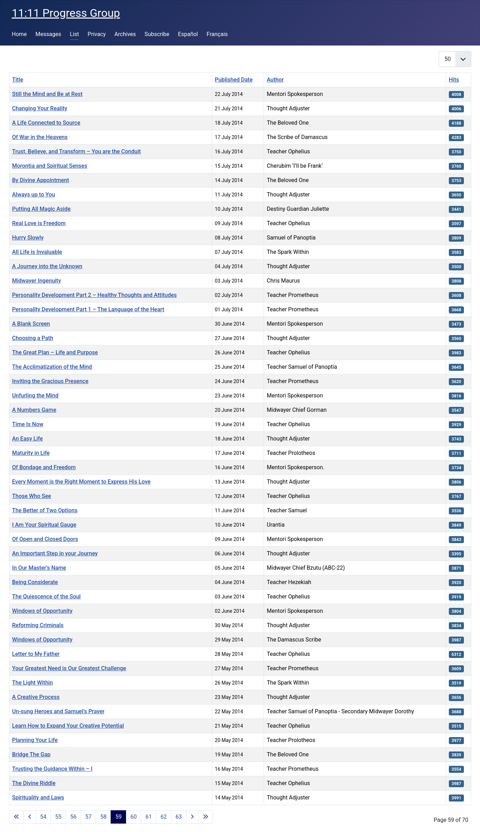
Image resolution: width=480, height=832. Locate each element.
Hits (454, 79)
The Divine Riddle (34, 783)
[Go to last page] (205, 817)
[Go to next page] (192, 817)
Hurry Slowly (28, 237)
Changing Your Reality (39, 108)
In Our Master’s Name (39, 567)
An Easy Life (27, 438)
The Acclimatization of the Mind (52, 366)
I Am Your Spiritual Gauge (44, 524)
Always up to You (33, 194)
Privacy (97, 34)
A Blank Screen (31, 323)
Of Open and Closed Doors (45, 539)
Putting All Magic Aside (41, 209)
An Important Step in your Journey (55, 553)
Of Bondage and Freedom (44, 467)
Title (17, 79)
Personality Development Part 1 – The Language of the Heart (88, 309)
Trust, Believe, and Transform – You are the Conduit (76, 151)
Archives (125, 34)
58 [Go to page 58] (103, 816)
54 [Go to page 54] (43, 816)
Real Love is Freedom (39, 223)
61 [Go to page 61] (148, 816)
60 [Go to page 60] (133, 816)
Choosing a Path (32, 338)
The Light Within (32, 682)
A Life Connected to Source (46, 122)
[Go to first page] (16, 817)
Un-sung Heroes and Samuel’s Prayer (58, 711)
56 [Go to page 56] (73, 816)
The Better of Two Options (45, 510)
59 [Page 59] (118, 816)
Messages (48, 34)
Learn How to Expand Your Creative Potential (68, 725)
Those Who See (31, 496)
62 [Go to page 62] (163, 816)
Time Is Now (27, 424)
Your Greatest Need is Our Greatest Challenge (69, 668)
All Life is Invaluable (37, 252)
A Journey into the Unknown (47, 266)
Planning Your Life (35, 740)
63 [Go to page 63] (178, 816)
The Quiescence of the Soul (46, 596)
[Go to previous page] (29, 817)
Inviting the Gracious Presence (50, 381)
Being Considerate (35, 582)
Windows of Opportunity (42, 611)
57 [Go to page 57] (88, 816)
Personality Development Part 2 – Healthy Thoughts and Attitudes (94, 295)
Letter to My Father (36, 654)
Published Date (234, 79)
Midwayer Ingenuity (36, 280)
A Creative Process (36, 697)
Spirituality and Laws (38, 797)
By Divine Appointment (40, 180)
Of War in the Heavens (40, 137)
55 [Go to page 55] (58, 816)
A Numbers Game (34, 410)
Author (275, 79)
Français (217, 34)
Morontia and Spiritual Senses (50, 165)
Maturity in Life (31, 453)
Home (19, 34)
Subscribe (157, 34)
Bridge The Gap (31, 754)
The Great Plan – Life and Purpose (55, 352)
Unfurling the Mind (35, 395)
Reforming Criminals (38, 625)
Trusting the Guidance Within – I (52, 768)
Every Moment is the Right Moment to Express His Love (81, 481)
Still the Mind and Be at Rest (47, 94)
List (74, 34)
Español (188, 34)
